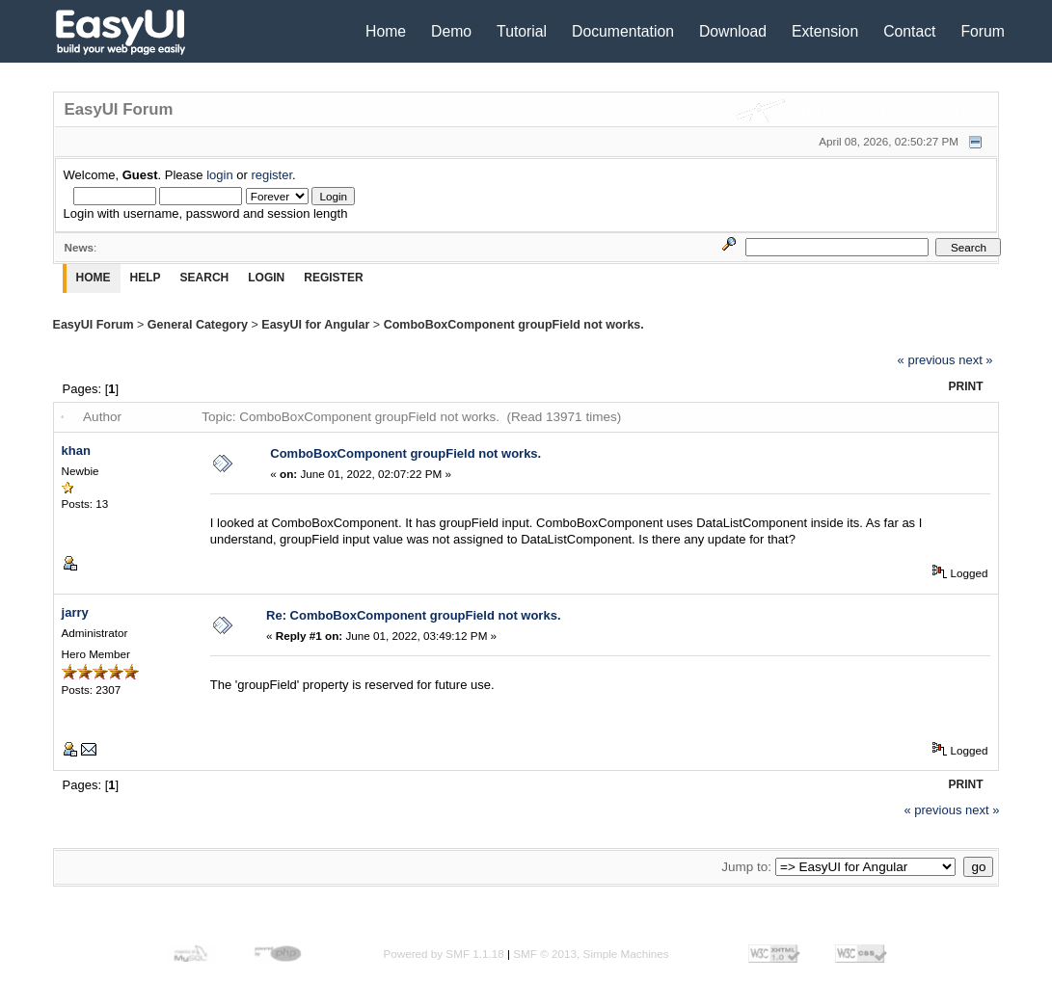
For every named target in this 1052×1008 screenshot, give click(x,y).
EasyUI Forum (93, 325)
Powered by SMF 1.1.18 (443, 953)
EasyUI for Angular (315, 325)
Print (966, 386)
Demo (451, 31)
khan (76, 450)
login (219, 175)
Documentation (623, 31)
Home (385, 31)
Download (733, 31)
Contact (909, 31)
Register (333, 277)
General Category (198, 325)
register (271, 175)
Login (266, 277)
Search (204, 277)
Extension (825, 31)
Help (145, 277)
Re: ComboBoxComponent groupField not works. (413, 615)
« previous (927, 360)
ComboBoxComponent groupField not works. (514, 325)
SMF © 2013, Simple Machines (590, 953)
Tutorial (522, 31)
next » (975, 360)
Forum (982, 31)
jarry (75, 612)
